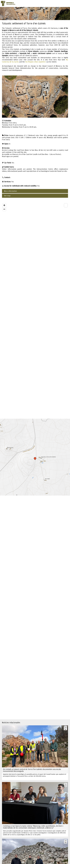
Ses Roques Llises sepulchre (35, 62)
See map (7, 196)
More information (10, 191)
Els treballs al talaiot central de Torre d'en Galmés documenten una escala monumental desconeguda (32, 770)
